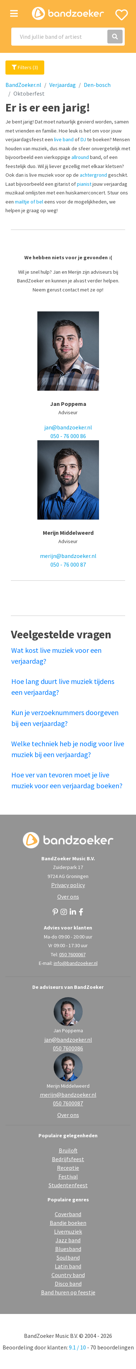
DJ (83, 139)
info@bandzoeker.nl (76, 963)
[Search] (68, 37)
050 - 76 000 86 (68, 436)
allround (80, 157)
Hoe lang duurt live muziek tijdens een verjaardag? (62, 687)
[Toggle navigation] (14, 14)
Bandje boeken (68, 1222)
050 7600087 (68, 1103)
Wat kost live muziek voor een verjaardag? (56, 655)
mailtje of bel (29, 201)
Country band (68, 1274)
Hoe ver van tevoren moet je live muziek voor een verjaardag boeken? (67, 780)
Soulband (68, 1257)
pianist (84, 184)
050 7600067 (72, 954)
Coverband (68, 1214)
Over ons (68, 896)
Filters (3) (25, 67)
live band (64, 139)
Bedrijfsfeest (68, 1159)
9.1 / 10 (77, 1347)
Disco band (68, 1283)
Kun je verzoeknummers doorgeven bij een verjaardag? (65, 718)
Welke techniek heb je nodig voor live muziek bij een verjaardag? (67, 749)
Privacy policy (68, 885)
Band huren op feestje (68, 1292)
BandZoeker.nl (23, 84)
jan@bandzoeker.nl (68, 427)
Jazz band (68, 1240)
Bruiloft (68, 1150)
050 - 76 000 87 (68, 564)
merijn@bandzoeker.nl (68, 555)
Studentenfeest (68, 1185)
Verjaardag (62, 84)
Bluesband (68, 1248)
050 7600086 (68, 1048)
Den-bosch (97, 84)
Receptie (68, 1167)
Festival (68, 1176)
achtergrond (93, 175)
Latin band (68, 1266)
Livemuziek (68, 1231)
